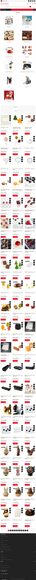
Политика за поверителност (5, 546)
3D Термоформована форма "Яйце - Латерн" (6, 417)
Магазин (18, 13)
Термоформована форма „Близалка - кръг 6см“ (4, 148)
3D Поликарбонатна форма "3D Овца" (5, 479)
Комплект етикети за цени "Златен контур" (18, 169)
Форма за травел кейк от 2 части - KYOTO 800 (6, 376)
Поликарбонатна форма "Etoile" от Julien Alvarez (6, 231)
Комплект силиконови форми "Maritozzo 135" (5, 190)
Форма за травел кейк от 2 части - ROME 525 (6, 396)
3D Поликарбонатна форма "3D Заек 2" (5, 458)
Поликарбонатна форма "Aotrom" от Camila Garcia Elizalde (30, 190)
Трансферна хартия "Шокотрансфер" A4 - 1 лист (5, 355)
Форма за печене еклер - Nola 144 (18, 354)
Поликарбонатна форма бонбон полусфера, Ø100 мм (29, 520)
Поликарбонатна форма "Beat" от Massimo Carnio (18, 210)
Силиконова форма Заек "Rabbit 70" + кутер (17, 314)
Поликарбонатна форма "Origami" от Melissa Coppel (30, 231)
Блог (1, 563)
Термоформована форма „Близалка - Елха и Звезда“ (17, 128)
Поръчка (2, 555)
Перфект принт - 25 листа (4, 127)
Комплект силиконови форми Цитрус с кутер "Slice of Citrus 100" (18, 190)
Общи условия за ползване (5, 548)
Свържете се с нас (4, 565)
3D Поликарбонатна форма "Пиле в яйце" (6, 520)
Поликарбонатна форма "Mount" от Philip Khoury (30, 438)
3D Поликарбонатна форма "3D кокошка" (29, 458)
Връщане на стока (4, 544)
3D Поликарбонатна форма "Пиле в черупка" (18, 500)
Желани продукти (4, 557)
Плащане (2, 542)
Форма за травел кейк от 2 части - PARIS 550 (30, 376)
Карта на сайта (3, 569)
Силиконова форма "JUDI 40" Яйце (30, 292)
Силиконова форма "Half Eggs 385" (18, 292)
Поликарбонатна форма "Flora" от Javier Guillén (6, 438)
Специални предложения (5, 567)
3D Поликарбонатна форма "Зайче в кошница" (6, 500)
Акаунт (2, 553)
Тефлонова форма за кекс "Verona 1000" (18, 334)
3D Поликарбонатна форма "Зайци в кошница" (30, 479)
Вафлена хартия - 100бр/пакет (29, 148)
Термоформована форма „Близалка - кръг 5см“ (28, 128)
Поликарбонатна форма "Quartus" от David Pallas (18, 252)
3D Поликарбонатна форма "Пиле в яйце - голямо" (30, 500)
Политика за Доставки (4, 540)
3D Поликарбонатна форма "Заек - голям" (18, 479)
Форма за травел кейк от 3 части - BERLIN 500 (18, 396)
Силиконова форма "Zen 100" (5, 313)
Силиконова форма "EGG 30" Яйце (30, 272)
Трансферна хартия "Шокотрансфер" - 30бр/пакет (29, 334)
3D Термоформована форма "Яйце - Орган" (18, 417)
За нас (2, 538)
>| (27, 530)
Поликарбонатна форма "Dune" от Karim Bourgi (30, 417)
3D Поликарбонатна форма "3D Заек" (17, 458)
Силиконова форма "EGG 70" (5, 292)
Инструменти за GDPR (4, 536)
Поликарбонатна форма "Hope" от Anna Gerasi (18, 231)
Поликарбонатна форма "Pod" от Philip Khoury (6, 252)
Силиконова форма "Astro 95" (17, 272)
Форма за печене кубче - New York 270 (30, 355)
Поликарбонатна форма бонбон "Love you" (5, 272)
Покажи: (16, 110)
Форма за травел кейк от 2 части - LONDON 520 (18, 376)
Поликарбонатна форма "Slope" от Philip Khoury (30, 252)
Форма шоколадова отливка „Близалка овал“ (17, 148)
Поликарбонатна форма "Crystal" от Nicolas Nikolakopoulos (30, 210)
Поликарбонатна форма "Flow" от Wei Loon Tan (18, 438)
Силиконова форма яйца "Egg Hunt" (5, 334)
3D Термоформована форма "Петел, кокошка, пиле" (29, 396)
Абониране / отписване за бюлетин (7, 559)
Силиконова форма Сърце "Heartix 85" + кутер (30, 314)
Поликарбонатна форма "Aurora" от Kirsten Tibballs (6, 210)
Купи (3, 133)
